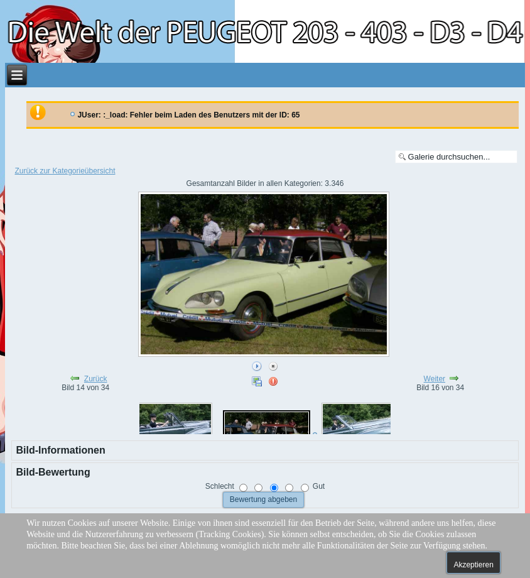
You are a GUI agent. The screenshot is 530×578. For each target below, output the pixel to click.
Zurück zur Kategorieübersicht (64, 170)
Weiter (434, 378)
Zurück (95, 378)
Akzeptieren (473, 564)
